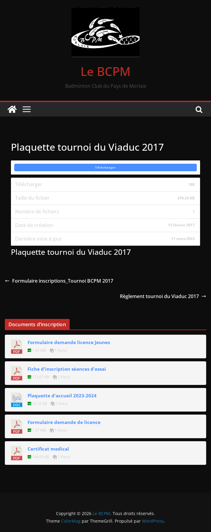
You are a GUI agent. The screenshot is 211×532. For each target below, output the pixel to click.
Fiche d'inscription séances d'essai (67, 369)
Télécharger (105, 167)
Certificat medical (48, 449)
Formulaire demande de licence (64, 422)
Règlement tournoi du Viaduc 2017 (163, 296)
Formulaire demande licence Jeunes (69, 342)
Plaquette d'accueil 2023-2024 (62, 395)
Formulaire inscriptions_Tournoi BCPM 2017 (59, 280)
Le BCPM (105, 71)
